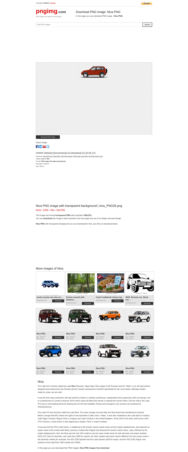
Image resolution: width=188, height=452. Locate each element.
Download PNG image (48, 137)
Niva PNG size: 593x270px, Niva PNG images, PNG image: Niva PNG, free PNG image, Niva (73, 156)
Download (58, 301)
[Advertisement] (94, 45)
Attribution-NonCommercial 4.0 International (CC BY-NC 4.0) (69, 153)
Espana (53, 3)
